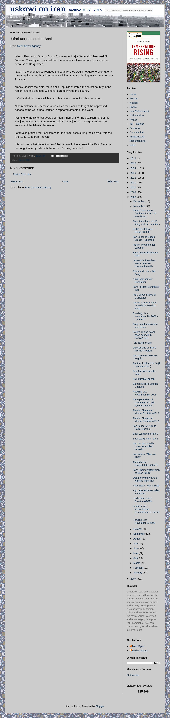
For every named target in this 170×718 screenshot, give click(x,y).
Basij (21, 160)
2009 (133, 192)
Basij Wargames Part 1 (145, 438)
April (136, 558)
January (138, 572)
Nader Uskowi (140, 650)
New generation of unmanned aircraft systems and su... (144, 402)
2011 (133, 182)
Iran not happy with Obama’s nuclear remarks (143, 446)
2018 (133, 158)
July (135, 543)
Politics (133, 119)
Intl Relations (137, 124)
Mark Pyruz (138, 646)
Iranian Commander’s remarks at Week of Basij (145, 305)
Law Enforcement (139, 111)
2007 (133, 578)
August (137, 538)
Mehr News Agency (29, 46)
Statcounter (133, 675)
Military (133, 98)
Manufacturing (137, 140)
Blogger (100, 706)
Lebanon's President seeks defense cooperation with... (144, 263)
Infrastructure (137, 136)
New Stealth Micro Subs (146, 485)
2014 (133, 168)
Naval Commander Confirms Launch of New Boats (144, 213)
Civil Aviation (137, 115)
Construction (137, 132)
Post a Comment (22, 174)
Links (133, 145)
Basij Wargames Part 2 (145, 433)
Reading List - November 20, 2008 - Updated (145, 316)
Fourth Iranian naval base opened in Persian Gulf (144, 335)
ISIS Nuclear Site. (142, 342)
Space (133, 107)
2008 (133, 197)
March (137, 563)
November (139, 206)
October (138, 529)
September (139, 533)
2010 (133, 187)
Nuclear (134, 102)
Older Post (113, 181)
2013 (133, 173)
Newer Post (17, 181)
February (138, 567)
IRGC (27, 160)
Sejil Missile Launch (144, 379)
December (139, 201)
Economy (135, 128)
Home (65, 181)
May (136, 553)
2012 (133, 177)
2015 (133, 163)
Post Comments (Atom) (38, 187)
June (136, 548)
